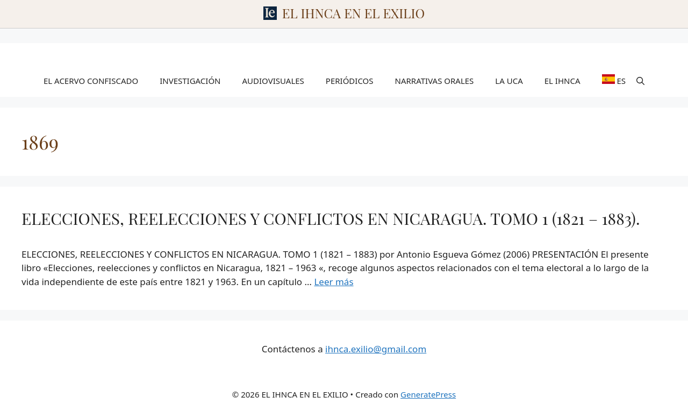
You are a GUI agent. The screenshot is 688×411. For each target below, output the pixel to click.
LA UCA (508, 80)
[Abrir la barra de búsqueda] (640, 81)
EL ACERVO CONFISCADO (91, 80)
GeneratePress (428, 394)
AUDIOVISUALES (273, 80)
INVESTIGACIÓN (190, 80)
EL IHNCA (562, 80)
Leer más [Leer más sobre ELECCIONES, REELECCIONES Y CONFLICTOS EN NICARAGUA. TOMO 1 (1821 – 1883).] (333, 281)
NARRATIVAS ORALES (434, 80)
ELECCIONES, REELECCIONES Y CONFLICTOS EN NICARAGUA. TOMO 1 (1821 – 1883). (331, 218)
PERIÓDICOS (350, 80)
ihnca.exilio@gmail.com (375, 349)
